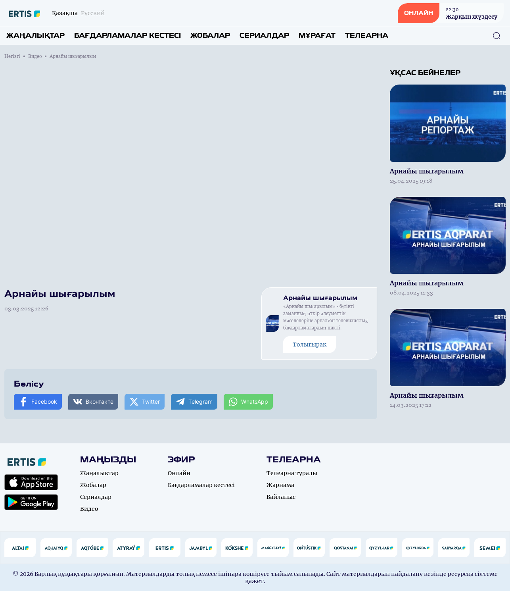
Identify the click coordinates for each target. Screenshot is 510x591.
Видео (35, 56)
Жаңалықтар (35, 35)
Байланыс (281, 497)
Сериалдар (264, 35)
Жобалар (210, 35)
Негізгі (12, 56)
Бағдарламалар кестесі (127, 35)
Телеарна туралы (292, 473)
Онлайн (179, 473)
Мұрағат (317, 35)
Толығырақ (309, 344)
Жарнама (280, 485)
